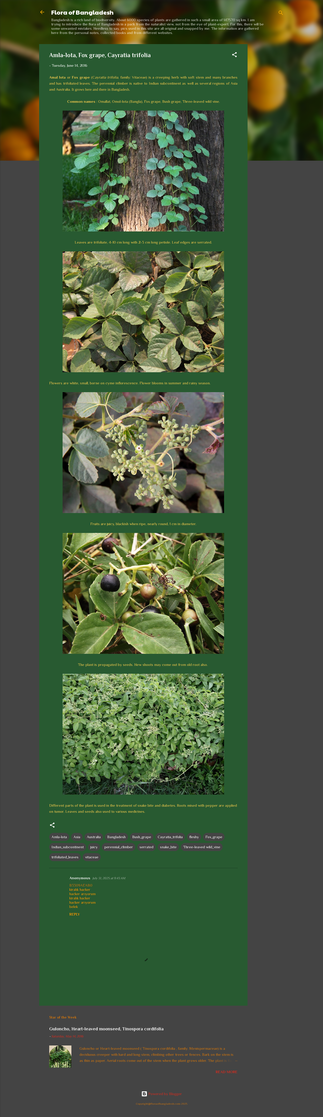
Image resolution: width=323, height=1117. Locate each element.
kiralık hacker (79, 889)
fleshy (194, 837)
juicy (94, 847)
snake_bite (168, 847)
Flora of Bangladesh (82, 12)
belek (73, 906)
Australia (94, 837)
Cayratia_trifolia (170, 837)
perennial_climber (118, 847)
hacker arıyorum (82, 894)
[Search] (281, 13)
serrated (146, 847)
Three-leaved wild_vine (201, 847)
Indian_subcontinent (67, 847)
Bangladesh (116, 837)
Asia (76, 837)
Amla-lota (59, 837)
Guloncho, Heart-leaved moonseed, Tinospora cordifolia (106, 1028)
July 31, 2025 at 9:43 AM (108, 878)
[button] (234, 55)
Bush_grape (141, 837)
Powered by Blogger (161, 1094)
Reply (74, 914)
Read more (226, 1072)
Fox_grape (213, 837)
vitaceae (91, 857)
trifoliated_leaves (64, 857)
